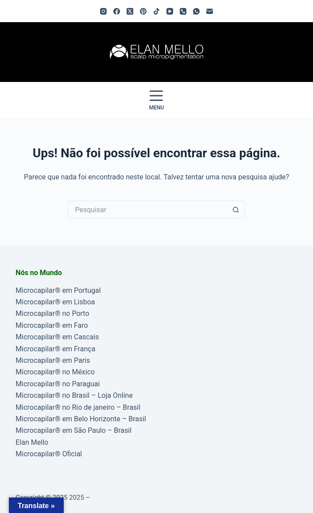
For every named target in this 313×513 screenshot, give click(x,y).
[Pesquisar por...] (147, 209)
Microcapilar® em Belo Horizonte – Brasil (80, 419)
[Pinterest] (143, 11)
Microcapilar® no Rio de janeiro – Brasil (77, 407)
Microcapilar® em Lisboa (55, 302)
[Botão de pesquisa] (236, 209)
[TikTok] (156, 11)
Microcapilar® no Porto (52, 313)
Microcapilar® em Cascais (57, 337)
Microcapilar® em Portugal (57, 290)
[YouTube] (169, 11)
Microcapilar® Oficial (48, 454)
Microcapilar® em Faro (51, 325)
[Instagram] (103, 11)
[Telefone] (183, 11)
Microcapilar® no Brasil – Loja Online (74, 395)
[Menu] (156, 99)
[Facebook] (116, 11)
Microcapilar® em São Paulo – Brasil (73, 430)
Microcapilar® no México (55, 372)
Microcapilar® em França (55, 349)
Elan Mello (31, 442)
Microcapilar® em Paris (52, 360)
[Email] (209, 11)
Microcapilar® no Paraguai (57, 384)
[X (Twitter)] (130, 11)
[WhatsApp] (196, 11)
